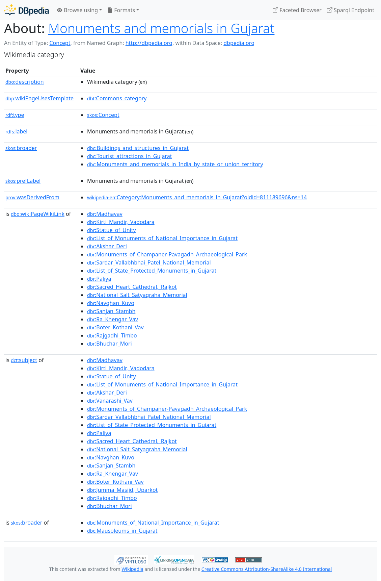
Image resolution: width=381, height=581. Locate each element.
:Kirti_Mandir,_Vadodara (121, 222)
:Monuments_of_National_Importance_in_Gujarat (153, 522)
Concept (59, 43)
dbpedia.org (238, 43)
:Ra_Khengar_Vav (112, 319)
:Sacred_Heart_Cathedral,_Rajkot (132, 286)
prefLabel (22, 180)
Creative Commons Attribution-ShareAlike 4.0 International (266, 569)
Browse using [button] (77, 10)
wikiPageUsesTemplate (39, 98)
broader (21, 148)
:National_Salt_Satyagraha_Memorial (137, 295)
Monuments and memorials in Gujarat (161, 28)
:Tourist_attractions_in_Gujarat (129, 156)
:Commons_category (116, 98)
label (16, 131)
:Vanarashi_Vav (110, 400)
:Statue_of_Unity (111, 230)
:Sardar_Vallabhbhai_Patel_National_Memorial (149, 262)
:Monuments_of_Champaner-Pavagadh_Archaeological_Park (167, 254)
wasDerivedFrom (32, 197)
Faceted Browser (297, 10)
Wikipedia (132, 569)
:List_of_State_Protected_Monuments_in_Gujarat (151, 270)
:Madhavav (105, 214)
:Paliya (99, 278)
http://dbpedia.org (149, 43)
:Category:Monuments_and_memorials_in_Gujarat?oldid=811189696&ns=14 (197, 197)
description (24, 81)
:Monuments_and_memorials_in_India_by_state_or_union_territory (175, 164)
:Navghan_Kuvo (110, 303)
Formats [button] (121, 10)
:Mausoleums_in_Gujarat (122, 530)
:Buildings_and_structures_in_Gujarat (138, 148)
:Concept (103, 115)
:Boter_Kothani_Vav (115, 327)
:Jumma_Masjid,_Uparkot (122, 490)
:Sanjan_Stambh (111, 311)
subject (24, 360)
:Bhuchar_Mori (109, 343)
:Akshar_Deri (107, 246)
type (14, 115)
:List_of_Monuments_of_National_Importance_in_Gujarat (162, 238)
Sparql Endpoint (350, 10)
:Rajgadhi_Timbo (112, 335)
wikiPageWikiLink (37, 214)
